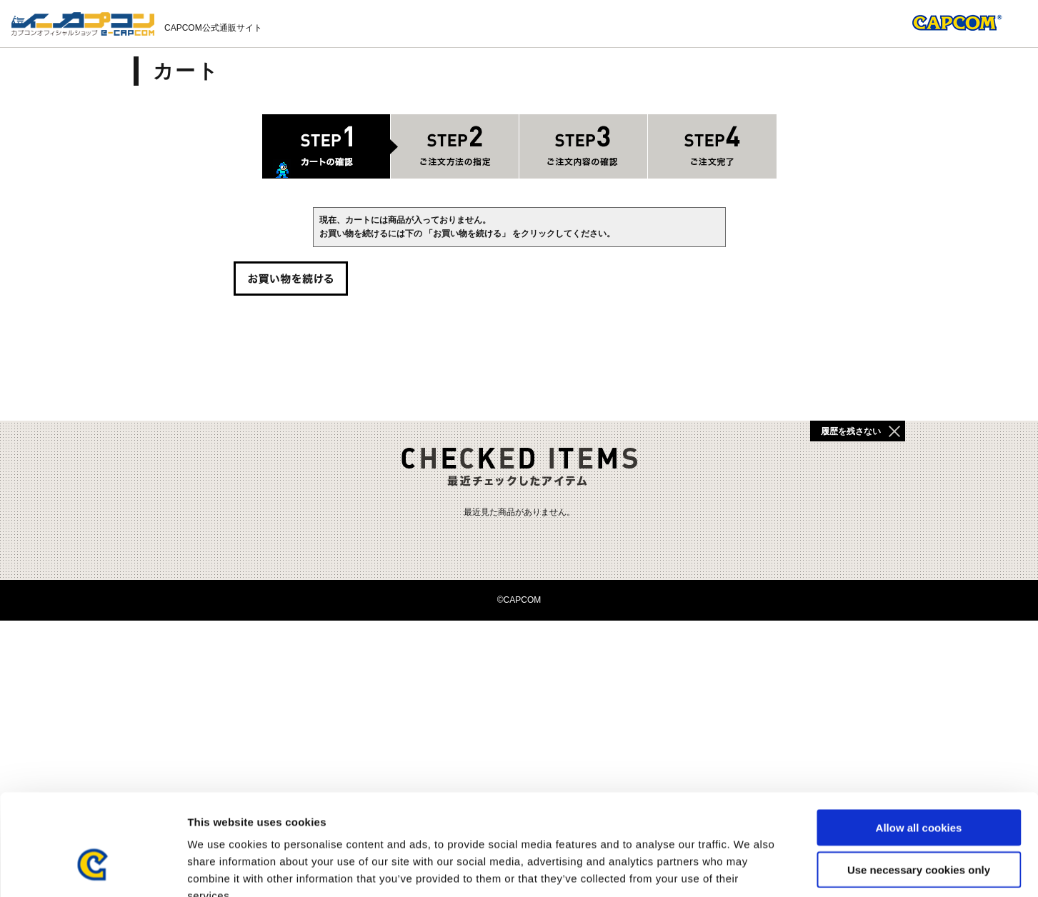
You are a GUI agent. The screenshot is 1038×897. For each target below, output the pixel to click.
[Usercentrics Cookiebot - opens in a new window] (92, 869)
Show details (750, 869)
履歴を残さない (851, 431)
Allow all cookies (919, 743)
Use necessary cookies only (918, 785)
